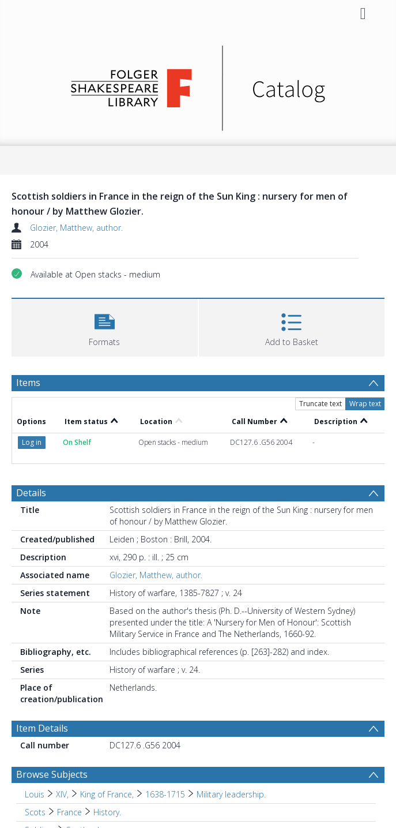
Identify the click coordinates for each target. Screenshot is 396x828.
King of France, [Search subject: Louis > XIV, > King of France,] (107, 794)
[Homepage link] (198, 85)
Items (28, 382)
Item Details (42, 728)
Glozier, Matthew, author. (76, 227)
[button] (105, 326)
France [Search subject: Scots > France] (69, 812)
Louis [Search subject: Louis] (34, 794)
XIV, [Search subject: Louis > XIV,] (62, 794)
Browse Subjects (52, 774)
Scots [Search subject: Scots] (35, 812)
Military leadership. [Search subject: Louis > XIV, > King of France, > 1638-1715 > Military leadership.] (231, 794)
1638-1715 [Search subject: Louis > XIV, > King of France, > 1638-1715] (165, 794)
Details (31, 492)
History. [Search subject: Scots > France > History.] (107, 812)
